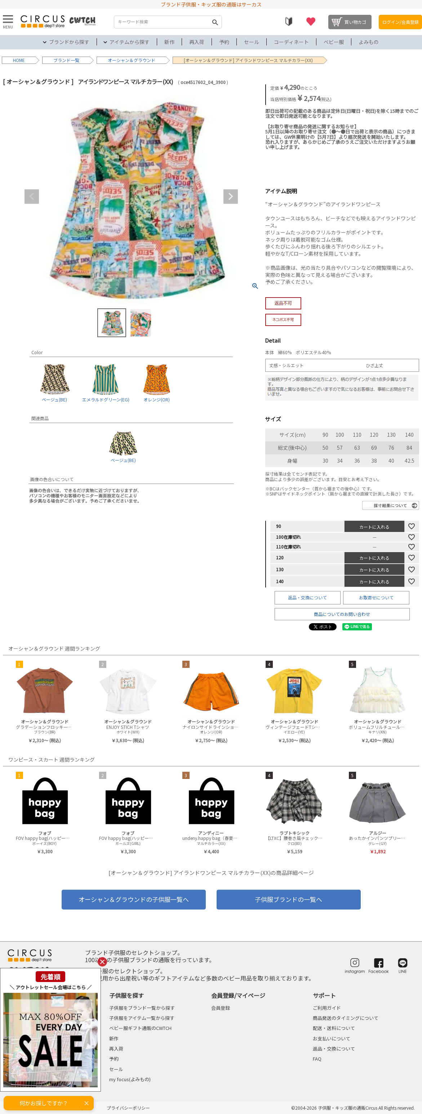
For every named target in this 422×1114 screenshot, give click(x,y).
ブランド (62, 60)
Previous (32, 196)
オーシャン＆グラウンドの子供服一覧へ (134, 899)
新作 (169, 41)
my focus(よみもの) (130, 1079)
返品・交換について (307, 597)
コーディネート (291, 41)
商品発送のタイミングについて (345, 1017)
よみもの (369, 41)
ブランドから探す (69, 41)
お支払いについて (331, 1038)
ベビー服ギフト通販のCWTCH (140, 1028)
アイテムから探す (130, 41)
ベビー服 (334, 41)
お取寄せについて (376, 597)
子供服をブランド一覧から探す (142, 1007)
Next (230, 196)
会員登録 (220, 1007)
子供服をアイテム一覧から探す (141, 1017)
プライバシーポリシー (128, 1108)
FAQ (317, 1058)
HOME (19, 60)
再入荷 (196, 41)
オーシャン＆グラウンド (131, 60)
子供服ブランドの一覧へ (288, 899)
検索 (214, 22)
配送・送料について (334, 1028)
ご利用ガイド (327, 1007)
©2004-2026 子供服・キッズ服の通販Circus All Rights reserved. (353, 1108)
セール (251, 41)
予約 (224, 41)
